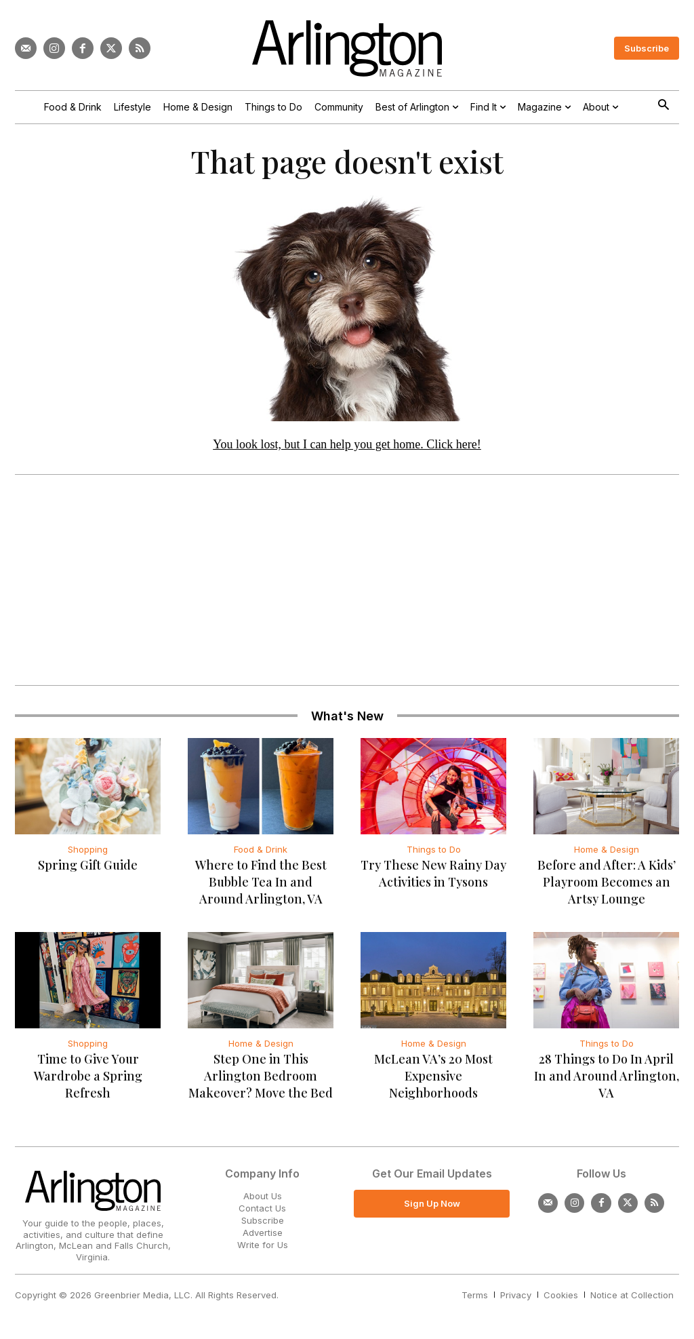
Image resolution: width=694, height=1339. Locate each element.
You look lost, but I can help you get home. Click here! (347, 447)
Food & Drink (260, 852)
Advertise (263, 1235)
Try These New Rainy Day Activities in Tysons (433, 876)
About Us (262, 1198)
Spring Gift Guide (88, 867)
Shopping (88, 852)
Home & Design (606, 852)
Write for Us (262, 1248)
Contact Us (262, 1210)
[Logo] (347, 48)
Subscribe (262, 1223)
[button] (663, 106)
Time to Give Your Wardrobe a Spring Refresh (88, 1078)
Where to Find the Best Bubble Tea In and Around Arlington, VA (261, 884)
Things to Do (434, 852)
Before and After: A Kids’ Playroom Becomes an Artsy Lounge (606, 884)
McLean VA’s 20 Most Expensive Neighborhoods (433, 1078)
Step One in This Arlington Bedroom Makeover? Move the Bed (260, 1078)
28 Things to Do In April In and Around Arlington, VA (606, 1078)
